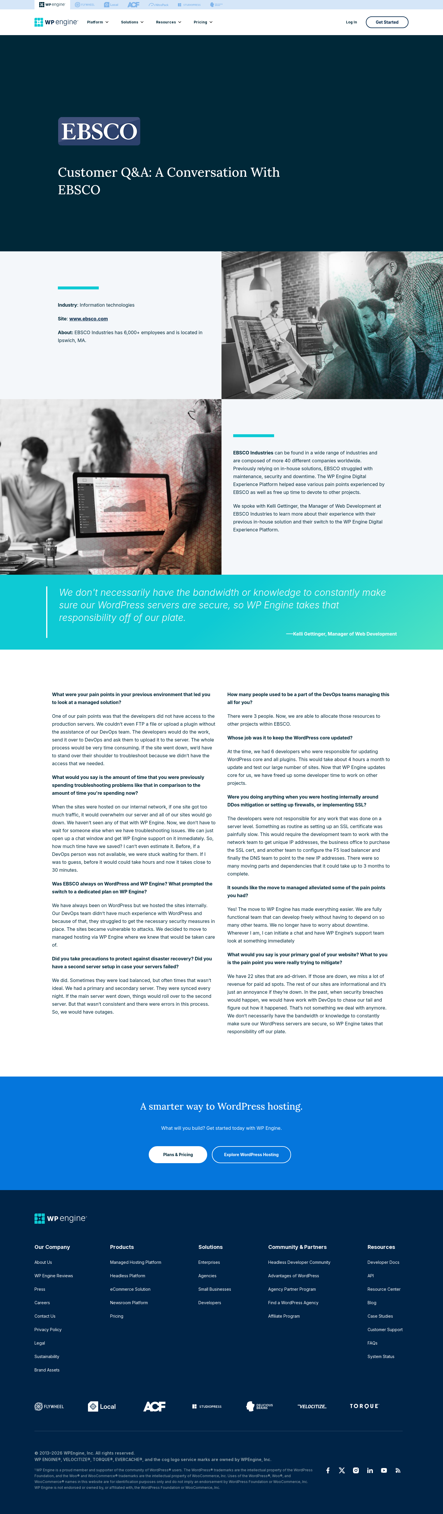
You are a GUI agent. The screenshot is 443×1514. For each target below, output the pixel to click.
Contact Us (45, 1316)
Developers (209, 1302)
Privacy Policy (48, 1329)
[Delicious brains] (216, 4)
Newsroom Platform (129, 1302)
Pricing (203, 22)
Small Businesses (214, 1289)
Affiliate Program (284, 1316)
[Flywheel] (84, 4)
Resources (168, 22)
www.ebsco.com (88, 319)
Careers (42, 1302)
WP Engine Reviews (53, 1275)
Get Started (387, 22)
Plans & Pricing (176, 1152)
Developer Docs (383, 1262)
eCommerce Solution (130, 1289)
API (371, 1275)
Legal (39, 1342)
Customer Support (385, 1329)
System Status (381, 1356)
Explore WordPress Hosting (251, 1152)
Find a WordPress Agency (293, 1302)
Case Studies (380, 1316)
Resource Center (384, 1289)
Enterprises (209, 1262)
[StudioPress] (189, 4)
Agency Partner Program (292, 1289)
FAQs (373, 1342)
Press (39, 1289)
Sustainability (46, 1356)
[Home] (56, 22)
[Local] (111, 4)
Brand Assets (47, 1369)
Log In (351, 22)
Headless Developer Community (299, 1262)
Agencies (207, 1275)
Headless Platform (127, 1275)
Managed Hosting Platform (135, 1262)
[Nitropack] (158, 4)
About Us (43, 1262)
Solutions (132, 22)
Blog (372, 1302)
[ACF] (133, 4)
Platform (97, 22)
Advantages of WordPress (293, 1275)
